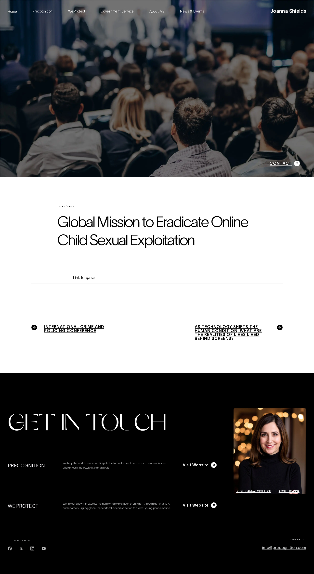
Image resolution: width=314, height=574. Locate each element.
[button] (266, 11)
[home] (288, 11)
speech (90, 278)
